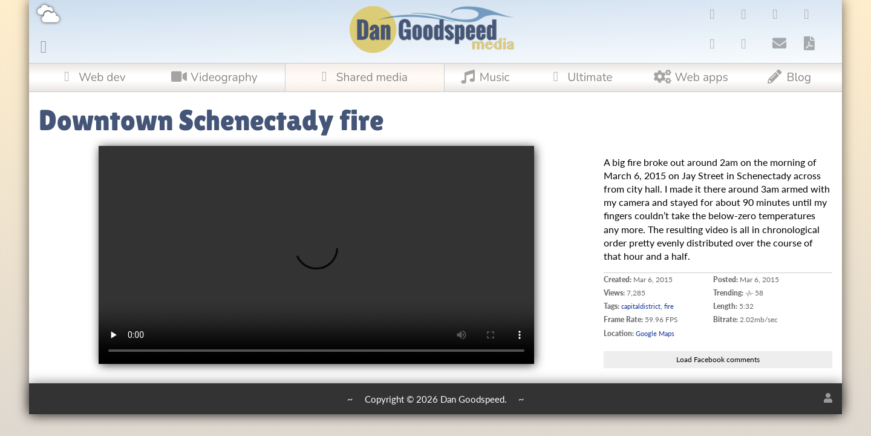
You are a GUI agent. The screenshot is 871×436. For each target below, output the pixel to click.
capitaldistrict (642, 306)
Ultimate (578, 77)
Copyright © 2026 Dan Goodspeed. (435, 400)
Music (483, 77)
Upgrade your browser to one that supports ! (316, 255)
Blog (788, 77)
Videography (212, 77)
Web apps (690, 77)
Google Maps (657, 333)
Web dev (90, 77)
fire (673, 306)
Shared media (361, 77)
